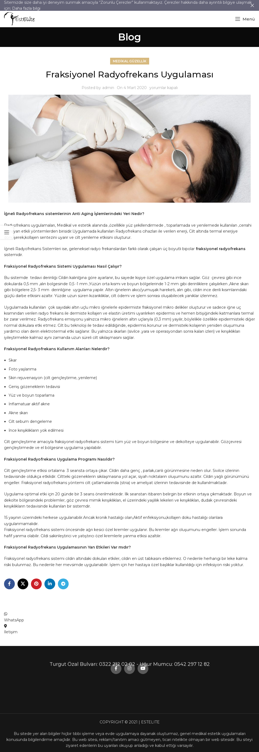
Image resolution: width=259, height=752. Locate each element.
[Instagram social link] (129, 361)
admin (108, 87)
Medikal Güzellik (129, 61)
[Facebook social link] (9, 584)
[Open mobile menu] (245, 18)
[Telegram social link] (63, 584)
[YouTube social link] (143, 361)
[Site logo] (19, 18)
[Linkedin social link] (49, 584)
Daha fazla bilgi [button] (26, 8)
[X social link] (23, 584)
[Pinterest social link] (36, 584)
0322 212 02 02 (117, 97)
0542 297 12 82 (192, 97)
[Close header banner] (252, 5)
